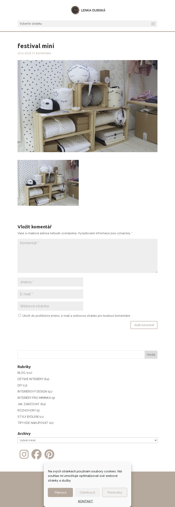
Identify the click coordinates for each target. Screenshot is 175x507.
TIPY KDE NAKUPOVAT (33, 423)
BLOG (21, 372)
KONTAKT (85, 501)
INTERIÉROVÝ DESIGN (32, 391)
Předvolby (114, 492)
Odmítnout (87, 492)
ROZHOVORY (27, 410)
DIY (20, 385)
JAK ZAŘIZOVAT (29, 404)
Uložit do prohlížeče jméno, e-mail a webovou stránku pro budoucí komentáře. (76, 315)
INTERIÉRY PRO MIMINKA (34, 397)
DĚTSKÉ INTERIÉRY (30, 379)
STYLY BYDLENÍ (28, 416)
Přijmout (60, 492)
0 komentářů (42, 53)
